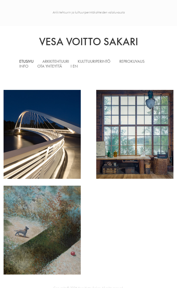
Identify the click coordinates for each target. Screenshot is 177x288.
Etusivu (26, 61)
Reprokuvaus (131, 61)
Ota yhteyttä (49, 66)
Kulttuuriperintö (94, 61)
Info (23, 66)
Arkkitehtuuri (55, 61)
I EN (74, 66)
